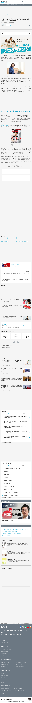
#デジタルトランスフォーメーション (9, 533)
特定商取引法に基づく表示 (5, 691)
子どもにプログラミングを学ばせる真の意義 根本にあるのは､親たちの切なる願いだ (11, 300)
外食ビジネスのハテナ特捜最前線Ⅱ (11, 492)
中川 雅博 (2, 24)
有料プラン (3, 677)
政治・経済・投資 (8, 634)
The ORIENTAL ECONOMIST (6, 649)
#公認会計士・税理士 (19, 529)
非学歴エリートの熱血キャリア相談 (11, 495)
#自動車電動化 (14, 531)
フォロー (8, 24)
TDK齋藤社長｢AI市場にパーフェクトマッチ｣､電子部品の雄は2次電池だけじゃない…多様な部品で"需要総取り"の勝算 (11, 379)
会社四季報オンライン (5, 651)
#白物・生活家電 (4, 241)
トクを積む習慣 (7, 483)
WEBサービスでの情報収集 (6, 690)
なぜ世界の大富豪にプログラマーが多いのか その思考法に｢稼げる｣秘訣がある (11, 306)
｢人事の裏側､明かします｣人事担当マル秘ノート (13, 468)
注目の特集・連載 (6, 501)
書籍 (2, 632)
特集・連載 (7, 4)
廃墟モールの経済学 (8, 480)
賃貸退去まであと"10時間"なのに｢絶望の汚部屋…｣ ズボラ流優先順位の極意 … (15, 427)
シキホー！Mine (3, 656)
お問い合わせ (3, 693)
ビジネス (24, 4)
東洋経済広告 (3, 666)
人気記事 (12, 4)
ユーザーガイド (3, 680)
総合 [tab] (9, 413)
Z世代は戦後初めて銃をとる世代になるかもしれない (17, 543)
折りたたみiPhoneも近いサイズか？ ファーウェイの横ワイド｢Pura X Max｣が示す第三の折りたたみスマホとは (11, 370)
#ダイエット (4, 529)
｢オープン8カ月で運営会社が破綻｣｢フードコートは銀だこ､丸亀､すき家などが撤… (15, 437)
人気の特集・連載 (6, 463)
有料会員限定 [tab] (23, 413)
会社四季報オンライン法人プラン (22, 662)
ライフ (21, 634)
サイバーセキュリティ (5, 642)
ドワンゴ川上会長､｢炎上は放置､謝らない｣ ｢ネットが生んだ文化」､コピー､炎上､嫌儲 (11, 317)
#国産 (8, 529)
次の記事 (27, 271)
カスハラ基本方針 (23, 691)
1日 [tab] (8, 465)
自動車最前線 (6, 474)
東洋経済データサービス (5, 664)
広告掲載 (20, 688)
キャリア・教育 (16, 634)
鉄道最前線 (6, 471)
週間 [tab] (23, 465)
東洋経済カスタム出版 (20, 666)
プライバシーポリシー (16, 690)
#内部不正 (26, 529)
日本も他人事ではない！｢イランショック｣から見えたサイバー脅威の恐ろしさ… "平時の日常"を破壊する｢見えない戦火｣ (11, 386)
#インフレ (12, 529)
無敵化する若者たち (11, 559)
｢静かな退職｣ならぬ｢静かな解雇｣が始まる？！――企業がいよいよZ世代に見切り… (15, 432)
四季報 (27, 630)
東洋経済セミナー (19, 664)
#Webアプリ (24, 241)
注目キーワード (5, 526)
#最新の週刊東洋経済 (10, 14)
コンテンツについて (4, 675)
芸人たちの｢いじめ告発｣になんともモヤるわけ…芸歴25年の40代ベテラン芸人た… (15, 422)
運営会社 (2, 688)
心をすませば (10, 551)
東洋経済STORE (4, 653)
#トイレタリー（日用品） (14, 241)
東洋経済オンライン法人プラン (6, 662)
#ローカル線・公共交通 (6, 531)
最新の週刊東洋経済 (15, 264)
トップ (2, 4)
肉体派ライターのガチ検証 (9, 486)
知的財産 (22, 690)
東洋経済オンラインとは (5, 673)
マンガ (19, 4)
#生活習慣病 (19, 533)
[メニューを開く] (30, 1)
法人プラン (3, 679)
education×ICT (3, 640)
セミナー (21, 630)
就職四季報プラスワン (8, 489)
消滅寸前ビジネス (7, 477)
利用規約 (2, 682)
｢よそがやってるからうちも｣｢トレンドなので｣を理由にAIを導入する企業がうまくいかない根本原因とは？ (11, 361)
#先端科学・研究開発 (6, 535)
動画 (16, 4)
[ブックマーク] (30, 25)
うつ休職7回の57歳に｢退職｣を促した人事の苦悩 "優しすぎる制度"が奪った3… (15, 417)
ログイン (26, 1)
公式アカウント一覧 (13, 688)
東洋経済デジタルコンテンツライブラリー (8, 655)
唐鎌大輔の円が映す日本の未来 (8, 520)
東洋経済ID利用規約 (15, 691)
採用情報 (7, 688)
